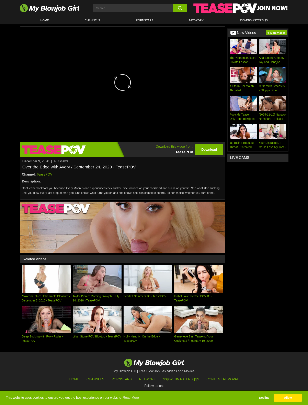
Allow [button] (288, 397)
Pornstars (122, 379)
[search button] (180, 8)
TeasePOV (44, 174)
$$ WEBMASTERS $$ (253, 20)
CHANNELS (92, 20)
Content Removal (222, 379)
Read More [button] (131, 397)
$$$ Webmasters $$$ (181, 379)
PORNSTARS (144, 20)
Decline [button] (264, 397)
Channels (95, 379)
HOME (44, 20)
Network (196, 20)
